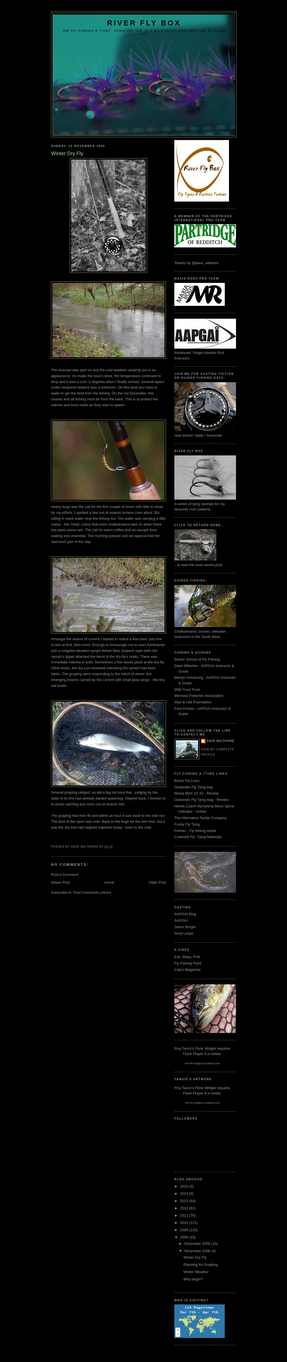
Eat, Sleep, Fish (187, 957)
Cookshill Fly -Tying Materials (198, 837)
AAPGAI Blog (185, 914)
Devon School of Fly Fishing (197, 659)
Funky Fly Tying (187, 824)
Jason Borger (185, 927)
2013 (184, 1201)
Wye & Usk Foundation (193, 702)
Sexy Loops (183, 933)
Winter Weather (196, 1272)
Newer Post (60, 882)
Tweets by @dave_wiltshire (196, 263)
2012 (184, 1208)
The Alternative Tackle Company (200, 818)
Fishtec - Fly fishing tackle (195, 831)
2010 (184, 1223)
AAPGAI (181, 920)
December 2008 (197, 1244)
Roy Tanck (183, 1048)
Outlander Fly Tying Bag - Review (201, 800)
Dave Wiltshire (220, 741)
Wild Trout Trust (187, 689)
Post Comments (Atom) (92, 892)
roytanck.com (212, 1063)
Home (109, 882)
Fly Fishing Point (187, 963)
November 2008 (197, 1251)
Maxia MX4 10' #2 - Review (196, 793)
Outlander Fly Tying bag (193, 787)
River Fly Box (144, 23)
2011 (184, 1215)
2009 (184, 1230)
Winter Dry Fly (194, 1257)
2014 (184, 1193)
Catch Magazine (187, 970)
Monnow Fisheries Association (198, 696)
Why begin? (193, 1279)
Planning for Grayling (200, 1264)
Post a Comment (64, 874)
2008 (184, 1237)
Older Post (157, 882)
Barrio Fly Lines (187, 781)
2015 (184, 1186)
